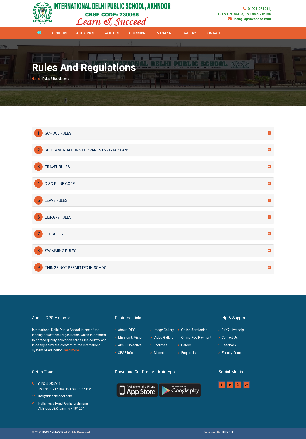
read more (71, 350)
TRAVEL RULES (52, 166)
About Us (59, 33)
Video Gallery (163, 337)
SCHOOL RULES (52, 133)
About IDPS (126, 330)
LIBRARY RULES (52, 217)
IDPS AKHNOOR (52, 432)
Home (36, 78)
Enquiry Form (231, 353)
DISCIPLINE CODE (54, 183)
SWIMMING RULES (55, 250)
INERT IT (228, 432)
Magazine (165, 33)
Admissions (137, 33)
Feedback (229, 345)
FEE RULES (48, 234)
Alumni (159, 353)
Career (186, 345)
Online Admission (194, 330)
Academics (85, 33)
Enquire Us (189, 353)
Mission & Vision (130, 337)
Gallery (189, 33)
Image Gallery (164, 330)
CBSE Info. (126, 353)
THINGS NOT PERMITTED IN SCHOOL (71, 267)
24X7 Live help (233, 330)
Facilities (111, 33)
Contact (212, 33)
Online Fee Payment (196, 337)
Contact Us (230, 337)
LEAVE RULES (50, 200)
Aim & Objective (130, 345)
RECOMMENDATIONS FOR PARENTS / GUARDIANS (82, 150)
